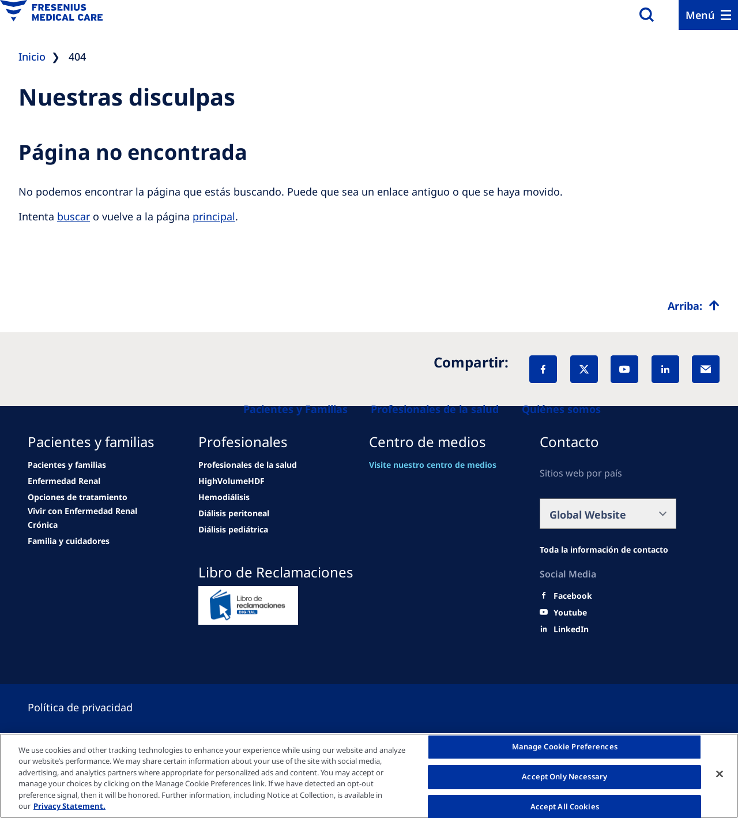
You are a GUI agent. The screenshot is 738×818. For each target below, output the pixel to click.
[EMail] (706, 369)
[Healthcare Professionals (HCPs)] (434, 409)
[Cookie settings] (94, 707)
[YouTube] (624, 369)
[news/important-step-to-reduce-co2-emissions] (64, 481)
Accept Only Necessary (564, 776)
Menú (700, 15)
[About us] (561, 409)
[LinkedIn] (665, 369)
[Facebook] (543, 369)
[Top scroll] (694, 306)
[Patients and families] (295, 409)
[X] (584, 369)
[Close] (719, 774)
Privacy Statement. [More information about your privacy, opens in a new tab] (69, 806)
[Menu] (708, 15)
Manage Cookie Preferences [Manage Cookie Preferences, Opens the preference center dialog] (564, 747)
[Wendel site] (67, 465)
